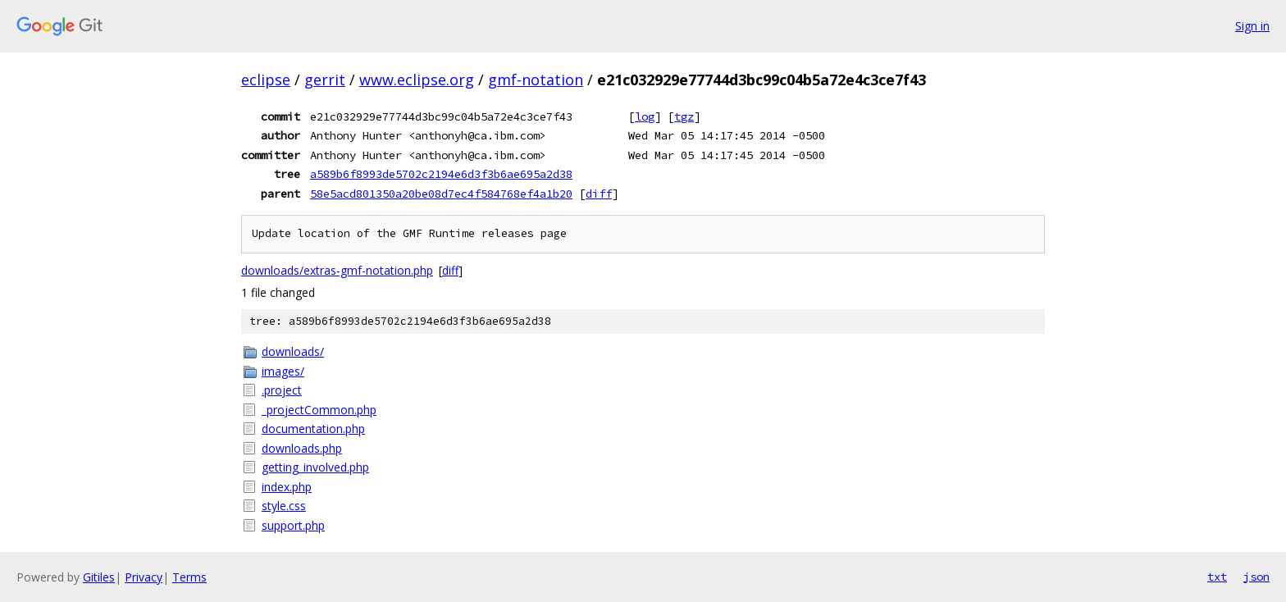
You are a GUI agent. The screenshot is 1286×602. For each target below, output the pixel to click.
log (644, 116)
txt (1217, 576)
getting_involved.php (315, 467)
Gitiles (99, 577)
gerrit (324, 79)
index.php (287, 487)
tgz (684, 116)
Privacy (143, 577)
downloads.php (302, 448)
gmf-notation (535, 79)
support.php (293, 525)
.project (282, 390)
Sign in (1252, 26)
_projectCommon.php (319, 409)
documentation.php (313, 428)
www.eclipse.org (416, 79)
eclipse (265, 79)
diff (599, 193)
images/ (283, 371)
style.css (284, 505)
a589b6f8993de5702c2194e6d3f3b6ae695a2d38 (441, 173)
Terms (189, 577)
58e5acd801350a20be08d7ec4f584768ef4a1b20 (441, 193)
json (1256, 576)
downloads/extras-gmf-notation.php (337, 270)
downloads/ (293, 351)
